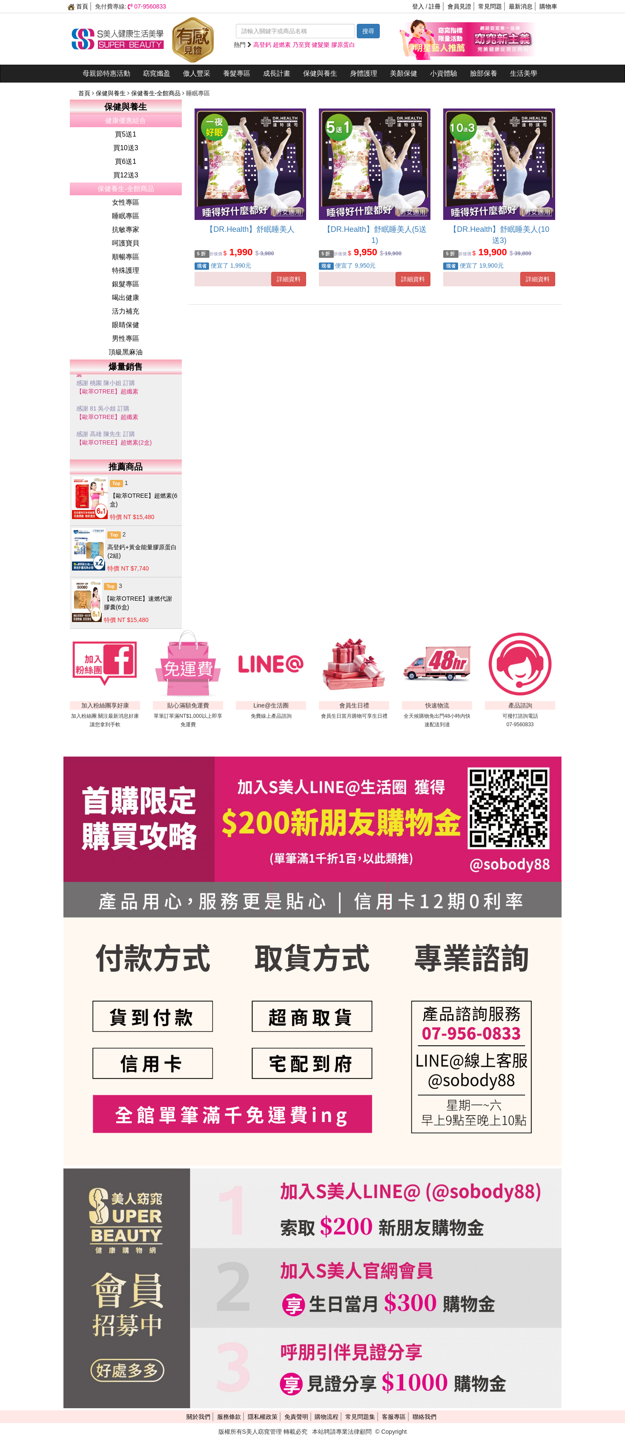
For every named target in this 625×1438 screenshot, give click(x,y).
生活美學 (523, 73)
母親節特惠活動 (106, 73)
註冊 (435, 6)
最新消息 (521, 6)
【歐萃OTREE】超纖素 (107, 391)
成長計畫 (276, 73)
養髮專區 (236, 73)
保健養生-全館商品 (157, 93)
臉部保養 (483, 73)
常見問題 (490, 6)
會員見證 (459, 6)
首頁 (78, 6)
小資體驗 (443, 73)
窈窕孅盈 (156, 73)
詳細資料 (289, 279)
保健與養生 (320, 73)
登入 (418, 6)
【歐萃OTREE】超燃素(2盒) (114, 442)
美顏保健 (403, 73)
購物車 (548, 6)
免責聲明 (296, 1416)
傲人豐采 (196, 73)
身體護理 (363, 73)
